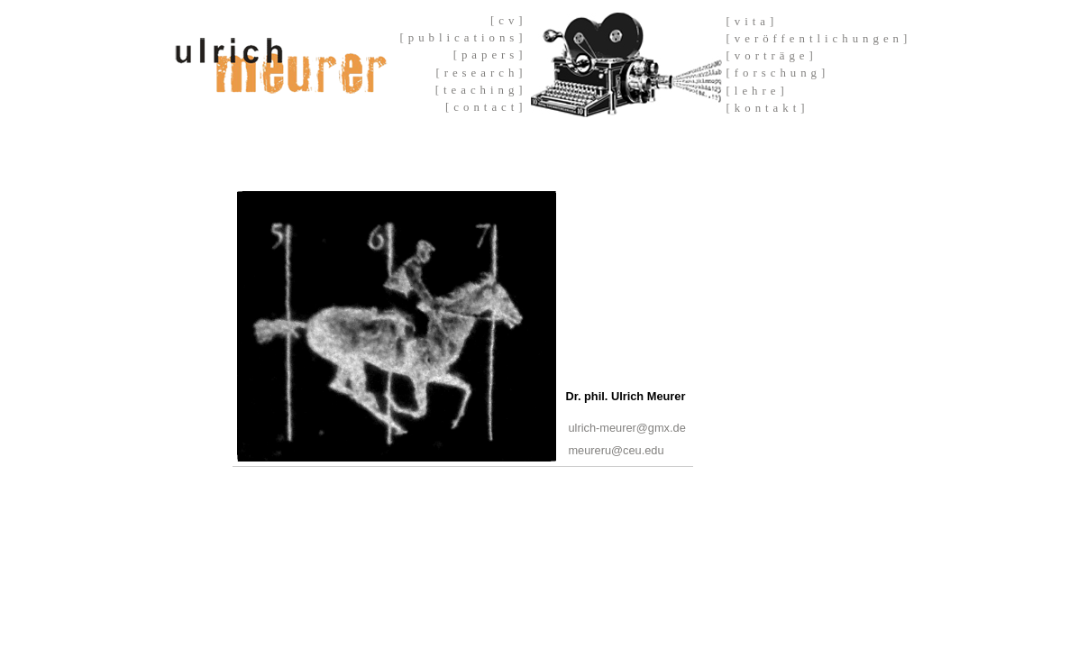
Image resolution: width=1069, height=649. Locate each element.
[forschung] (778, 73)
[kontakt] (767, 108)
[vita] (752, 21)
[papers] (490, 55)
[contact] (485, 107)
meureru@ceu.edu (615, 450)
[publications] (463, 38)
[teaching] (481, 90)
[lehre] (757, 91)
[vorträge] (772, 56)
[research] (480, 73)
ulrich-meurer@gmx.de (626, 427)
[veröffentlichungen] (819, 38)
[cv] (508, 20)
